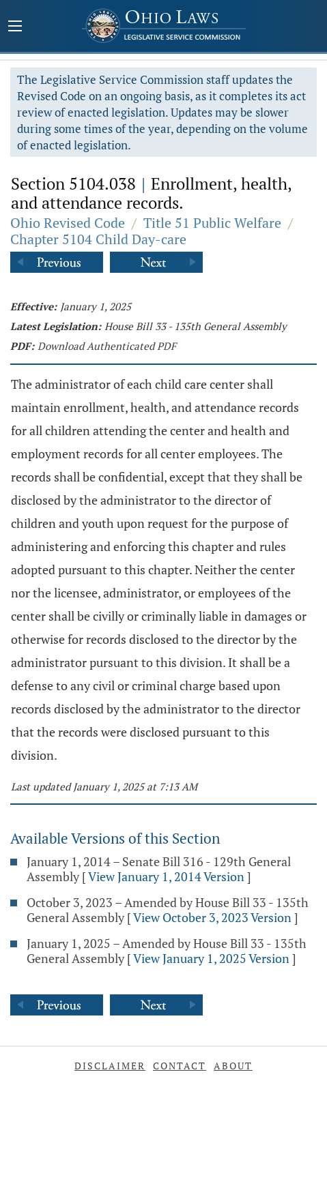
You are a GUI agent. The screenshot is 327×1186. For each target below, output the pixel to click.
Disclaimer (109, 1065)
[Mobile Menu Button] (15, 27)
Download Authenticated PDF (107, 346)
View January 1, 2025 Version (211, 958)
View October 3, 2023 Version (212, 917)
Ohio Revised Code (67, 222)
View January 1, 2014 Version (166, 876)
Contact (179, 1065)
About (233, 1065)
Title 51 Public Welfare (212, 222)
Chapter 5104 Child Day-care (98, 239)
